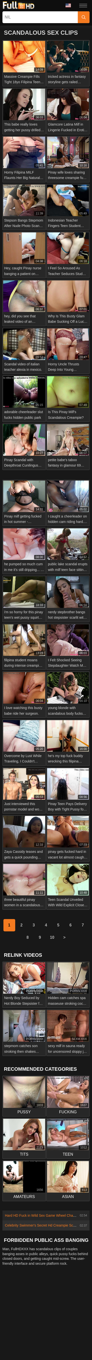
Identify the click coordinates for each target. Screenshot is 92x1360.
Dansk (35, 1318)
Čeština (70, 1318)
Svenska (60, 1332)
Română (42, 1332)
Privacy (61, 1292)
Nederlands (22, 1303)
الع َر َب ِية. (51, 1325)
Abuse (32, 1292)
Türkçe (31, 1339)
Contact (16, 1292)
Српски (12, 1310)
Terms (77, 1292)
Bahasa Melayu (54, 1339)
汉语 (64, 1353)
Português (72, 1325)
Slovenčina (68, 1303)
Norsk (28, 1310)
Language (68, 5)
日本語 (78, 1310)
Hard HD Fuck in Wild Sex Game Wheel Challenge (43, 1215)
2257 (46, 1292)
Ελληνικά (52, 1318)
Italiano (35, 1346)
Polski (25, 1332)
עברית (11, 1332)
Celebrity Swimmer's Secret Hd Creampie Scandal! (43, 1225)
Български (73, 1346)
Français (48, 1353)
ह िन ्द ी (17, 1346)
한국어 (63, 1310)
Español (31, 1353)
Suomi (20, 1318)
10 (52, 937)
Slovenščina (45, 1303)
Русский (79, 1332)
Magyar (76, 1339)
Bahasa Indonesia (24, 1325)
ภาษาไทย (45, 1310)
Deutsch (53, 1346)
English (15, 1339)
